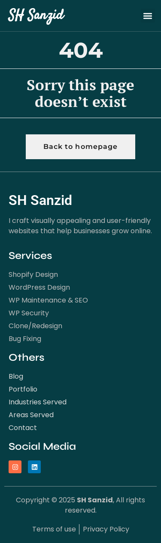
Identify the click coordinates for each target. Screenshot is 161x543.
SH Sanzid (36, 16)
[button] (148, 16)
